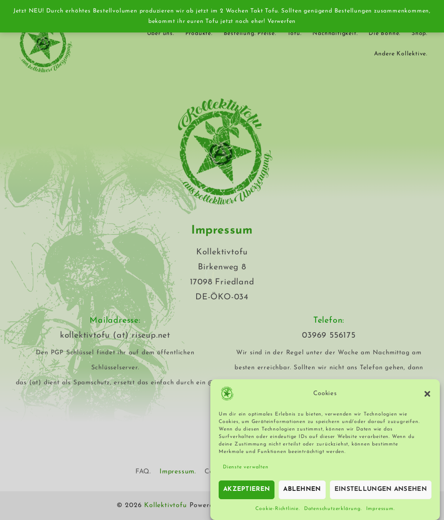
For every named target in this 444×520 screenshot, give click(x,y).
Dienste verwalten (246, 469)
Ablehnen (302, 492)
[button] (427, 396)
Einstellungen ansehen (380, 492)
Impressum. (380, 511)
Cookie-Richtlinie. (277, 511)
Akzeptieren (246, 492)
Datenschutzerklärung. (333, 511)
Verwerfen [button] (281, 21)
